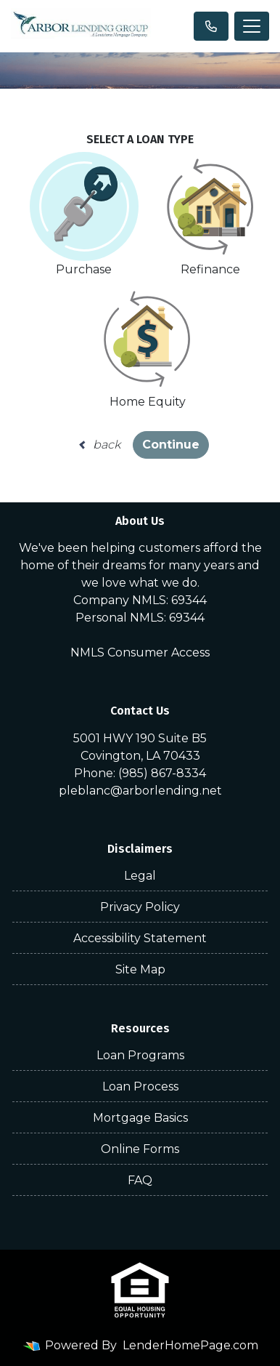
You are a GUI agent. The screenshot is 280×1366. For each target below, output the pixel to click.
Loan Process (140, 1086)
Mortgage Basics (140, 1118)
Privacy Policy (140, 907)
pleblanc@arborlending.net (140, 790)
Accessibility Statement (140, 938)
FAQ (140, 1180)
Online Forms (140, 1149)
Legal (140, 876)
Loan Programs (140, 1055)
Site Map (140, 969)
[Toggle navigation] (251, 26)
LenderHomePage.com (190, 1345)
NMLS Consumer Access (140, 652)
